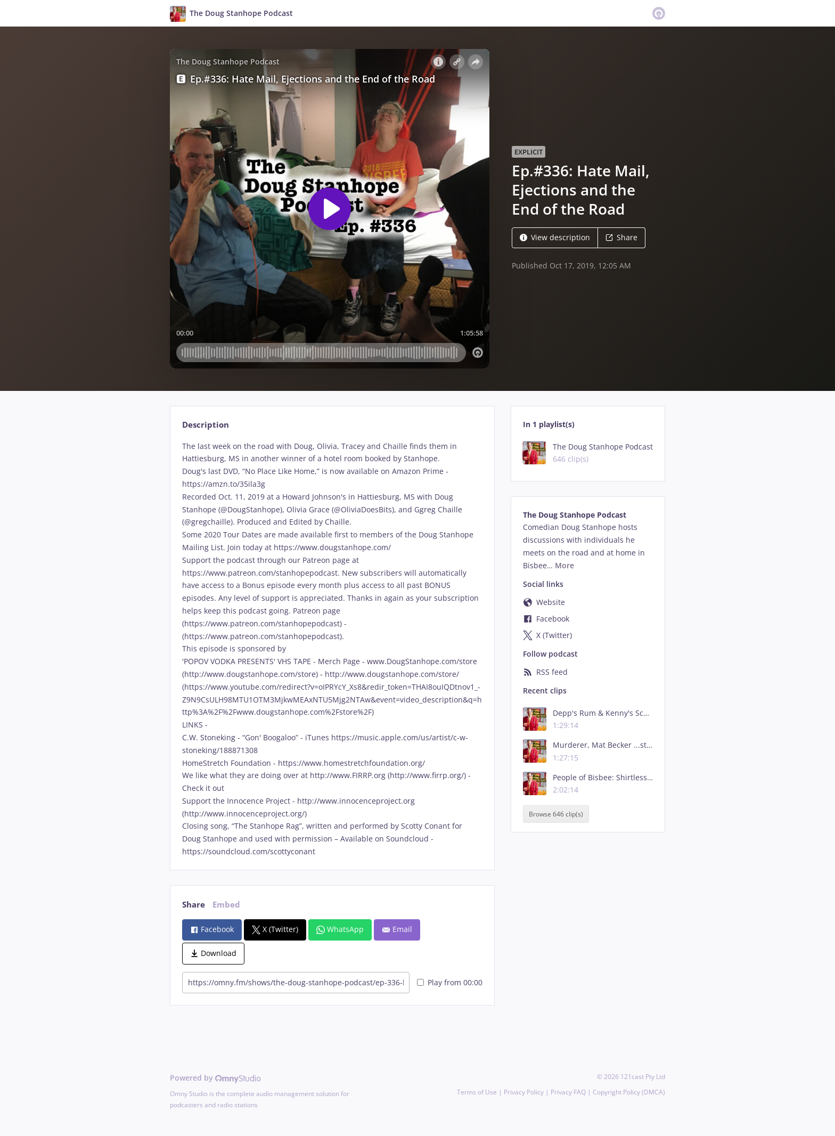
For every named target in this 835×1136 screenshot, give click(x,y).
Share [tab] (193, 904)
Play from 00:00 (449, 982)
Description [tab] (205, 424)
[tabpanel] (332, 649)
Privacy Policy (524, 1092)
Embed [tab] (226, 904)
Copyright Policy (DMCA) (629, 1092)
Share (621, 237)
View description (555, 237)
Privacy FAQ (568, 1092)
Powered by (215, 1078)
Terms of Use (477, 1092)
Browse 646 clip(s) (556, 814)
